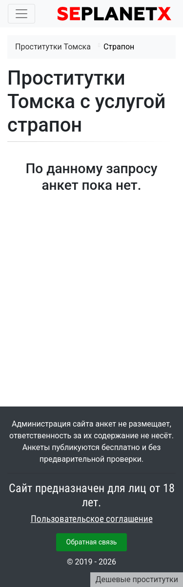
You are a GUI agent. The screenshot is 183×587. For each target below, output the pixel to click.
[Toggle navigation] (21, 13)
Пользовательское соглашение (92, 519)
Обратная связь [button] (91, 542)
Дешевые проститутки (136, 579)
